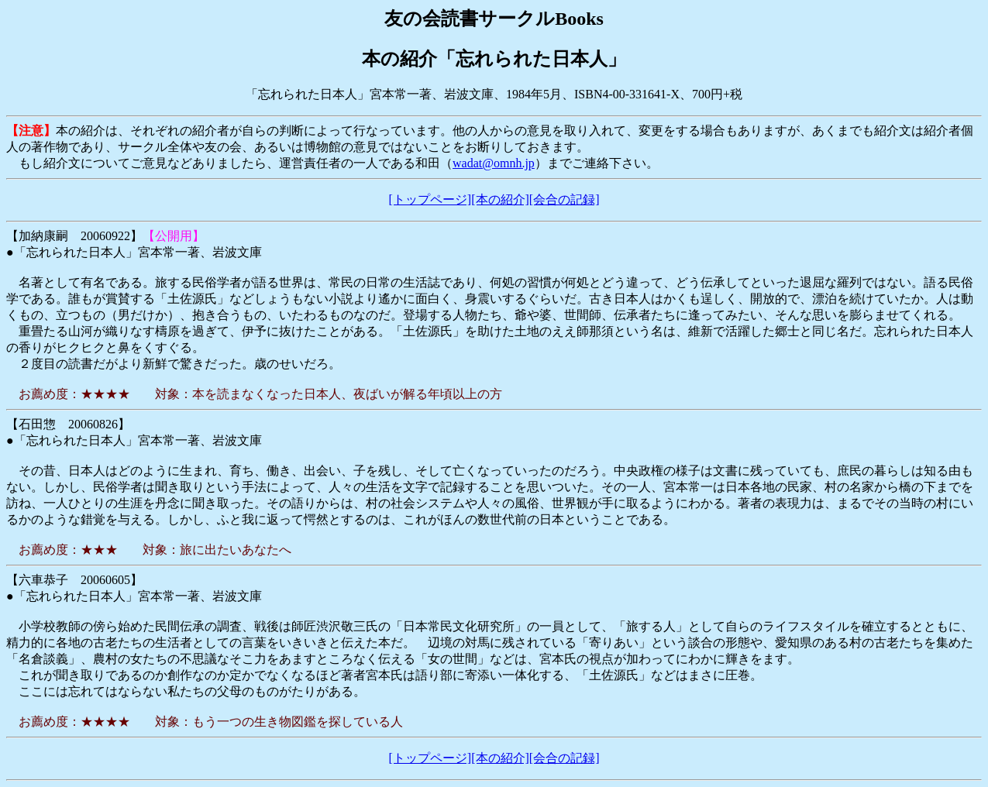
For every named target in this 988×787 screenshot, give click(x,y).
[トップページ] (430, 199)
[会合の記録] (564, 199)
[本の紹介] (500, 199)
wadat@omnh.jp (494, 163)
